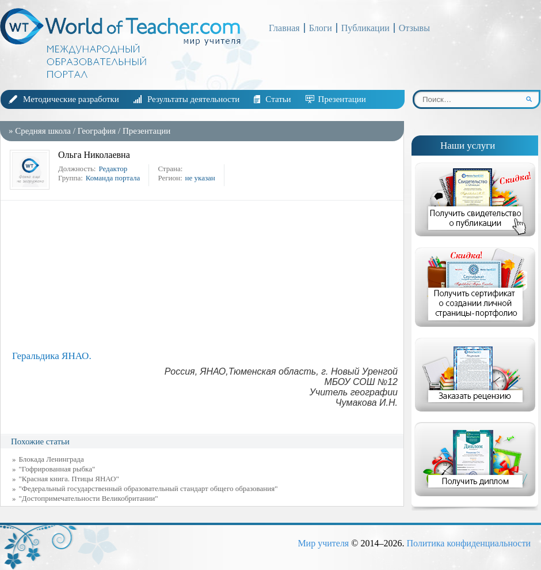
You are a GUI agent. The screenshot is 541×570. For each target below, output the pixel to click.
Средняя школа (43, 130)
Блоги (320, 28)
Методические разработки (71, 99)
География (97, 130)
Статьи (278, 99)
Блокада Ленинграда (51, 459)
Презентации (342, 99)
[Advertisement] (205, 275)
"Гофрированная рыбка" (57, 469)
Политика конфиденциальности (468, 543)
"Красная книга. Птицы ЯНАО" (69, 478)
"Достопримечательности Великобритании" (88, 498)
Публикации (365, 28)
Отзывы (414, 28)
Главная (284, 28)
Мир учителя (323, 543)
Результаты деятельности (193, 99)
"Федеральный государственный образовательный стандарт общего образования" (148, 488)
